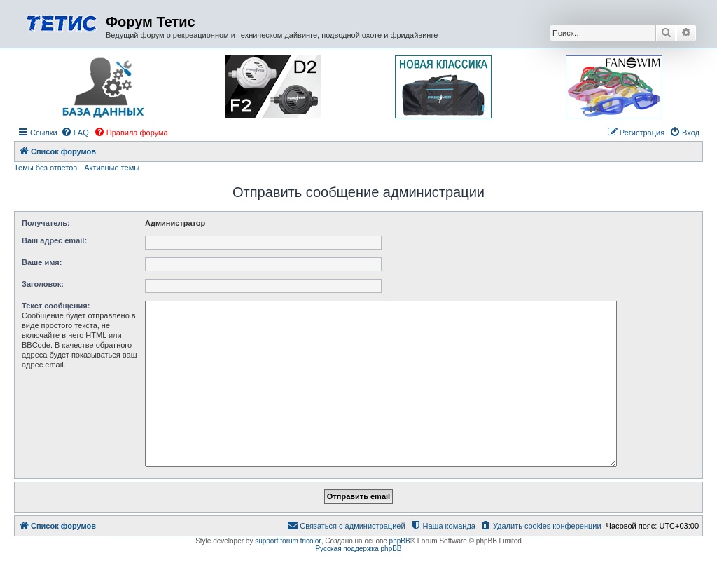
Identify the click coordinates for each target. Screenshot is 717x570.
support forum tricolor (288, 541)
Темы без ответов (45, 167)
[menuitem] (75, 132)
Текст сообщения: (56, 305)
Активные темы (111, 167)
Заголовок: (43, 284)
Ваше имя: (42, 262)
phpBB (399, 541)
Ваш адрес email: (54, 240)
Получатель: (46, 223)
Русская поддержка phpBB (358, 548)
